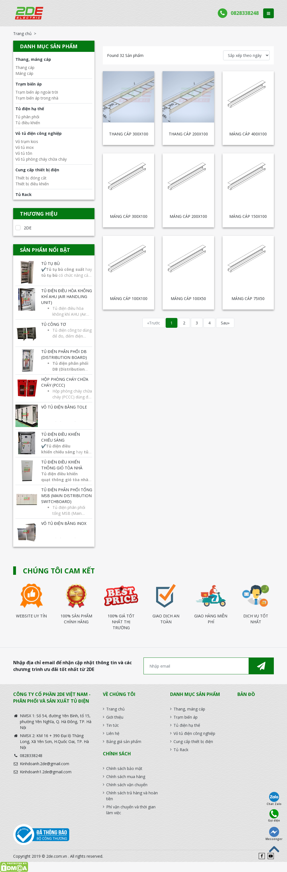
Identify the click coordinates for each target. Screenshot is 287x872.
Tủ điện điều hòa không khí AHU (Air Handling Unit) (66, 296)
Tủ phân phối (27, 116)
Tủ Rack (23, 194)
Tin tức (112, 725)
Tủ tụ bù (50, 263)
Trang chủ (22, 33)
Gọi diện (274, 815)
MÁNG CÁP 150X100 (248, 216)
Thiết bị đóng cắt (31, 178)
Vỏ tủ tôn (23, 153)
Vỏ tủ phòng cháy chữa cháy (41, 159)
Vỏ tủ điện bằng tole (64, 407)
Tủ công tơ (53, 324)
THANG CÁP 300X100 (128, 134)
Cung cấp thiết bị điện (37, 169)
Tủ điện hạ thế (29, 108)
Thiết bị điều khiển (32, 183)
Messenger (274, 834)
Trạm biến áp (28, 84)
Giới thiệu (114, 717)
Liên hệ (112, 733)
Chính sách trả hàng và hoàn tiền (132, 795)
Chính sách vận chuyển (126, 784)
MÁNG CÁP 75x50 (248, 298)
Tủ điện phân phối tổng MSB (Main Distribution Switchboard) (66, 495)
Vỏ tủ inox (24, 147)
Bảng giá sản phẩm (123, 741)
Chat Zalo (274, 799)
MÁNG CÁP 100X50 (188, 298)
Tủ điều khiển (27, 122)
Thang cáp (24, 67)
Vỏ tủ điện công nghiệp (38, 133)
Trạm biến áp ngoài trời (36, 92)
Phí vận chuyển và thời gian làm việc (131, 809)
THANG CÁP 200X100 (188, 134)
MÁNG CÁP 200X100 (188, 216)
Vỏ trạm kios (26, 141)
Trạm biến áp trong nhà (36, 98)
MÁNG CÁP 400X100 (248, 134)
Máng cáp (24, 73)
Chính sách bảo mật (124, 768)
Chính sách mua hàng (125, 776)
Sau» (225, 323)
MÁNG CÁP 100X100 (128, 298)
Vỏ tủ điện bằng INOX (63, 523)
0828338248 (245, 13)
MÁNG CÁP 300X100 (128, 216)
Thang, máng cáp (33, 59)
